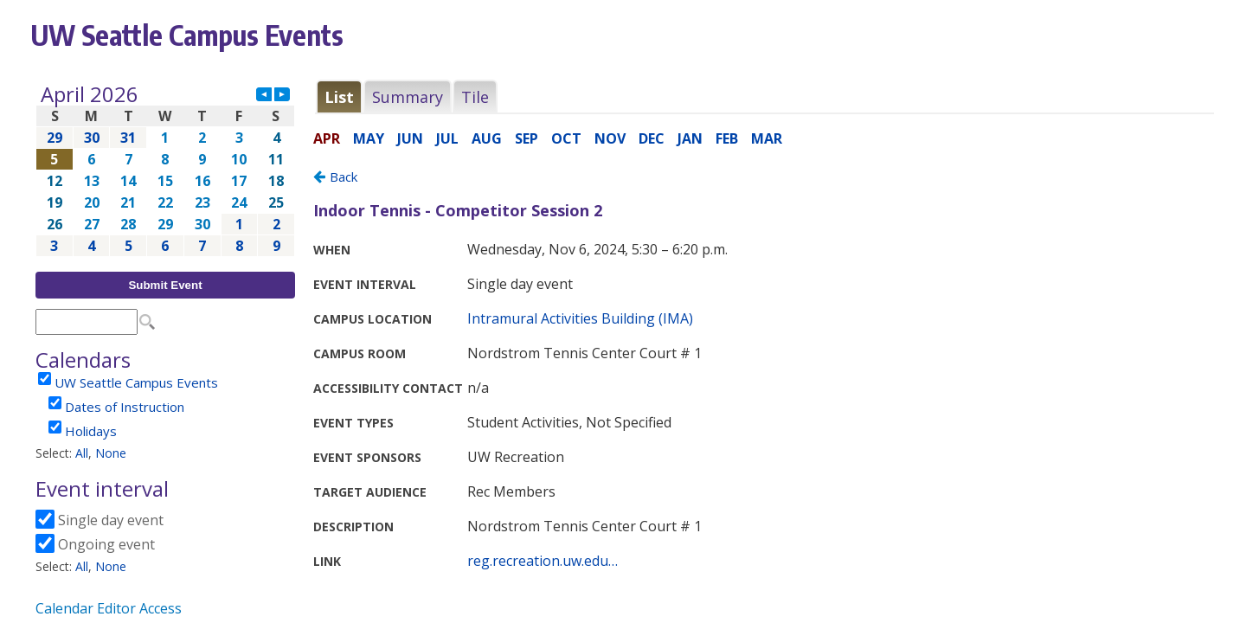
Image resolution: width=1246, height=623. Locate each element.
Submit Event (165, 285)
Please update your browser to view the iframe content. (165, 170)
